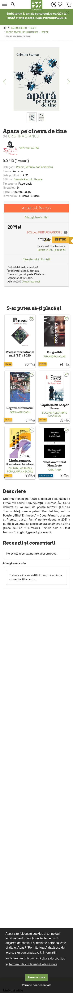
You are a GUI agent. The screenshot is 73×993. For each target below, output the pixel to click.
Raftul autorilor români (39, 167)
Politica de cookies (52, 958)
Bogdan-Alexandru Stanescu (54, 414)
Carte (33, 28)
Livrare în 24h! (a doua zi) (52, 249)
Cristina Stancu (23, 136)
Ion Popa (13, 468)
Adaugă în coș (36, 208)
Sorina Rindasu (20, 412)
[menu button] (4, 4)
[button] (19, 4)
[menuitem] (52, 4)
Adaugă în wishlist (36, 217)
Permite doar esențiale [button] (36, 985)
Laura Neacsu (23, 471)
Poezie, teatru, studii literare (22, 32)
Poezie (45, 32)
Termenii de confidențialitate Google (33, 964)
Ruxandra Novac (55, 356)
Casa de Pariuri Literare (28, 179)
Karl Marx (54, 469)
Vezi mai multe (21, 148)
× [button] (67, 12)
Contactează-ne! (31, 281)
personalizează (31, 952)
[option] (36, 79)
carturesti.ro (19, 28)
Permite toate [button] (36, 977)
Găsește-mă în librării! (37, 259)
